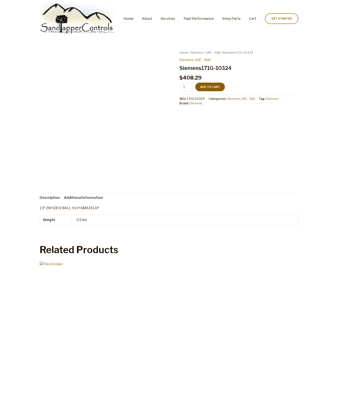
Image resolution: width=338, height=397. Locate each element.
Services (173, 19)
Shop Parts (234, 19)
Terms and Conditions (200, 389)
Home (137, 19)
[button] (281, 18)
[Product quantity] (185, 87)
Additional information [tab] (83, 198)
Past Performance (203, 19)
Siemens (197, 53)
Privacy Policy (232, 389)
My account (123, 389)
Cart (253, 19)
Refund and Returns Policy (157, 389)
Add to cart (210, 87)
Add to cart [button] (57, 349)
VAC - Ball (213, 53)
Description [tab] (50, 198)
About (154, 19)
